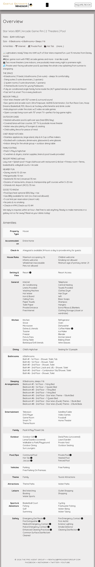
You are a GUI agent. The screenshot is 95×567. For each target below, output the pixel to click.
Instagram (43, 562)
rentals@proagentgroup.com (64, 559)
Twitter (54, 562)
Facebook (30, 562)
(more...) (60, 46)
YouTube (65, 562)
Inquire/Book (83, 5)
